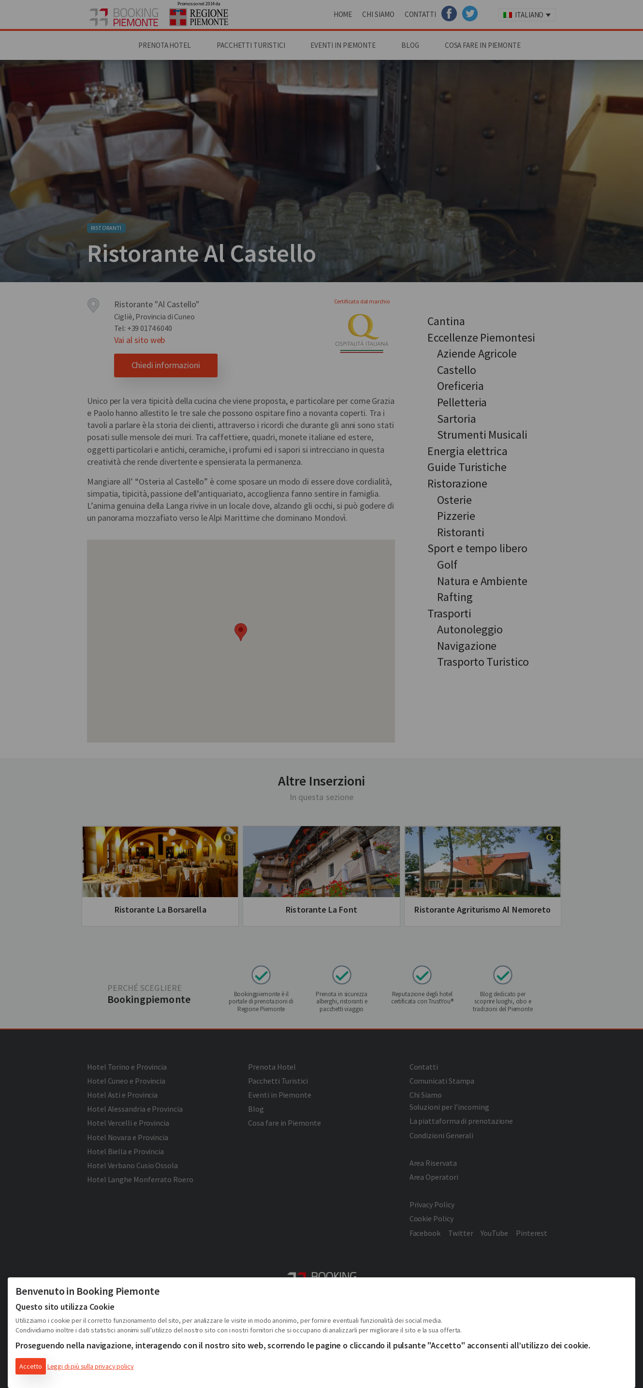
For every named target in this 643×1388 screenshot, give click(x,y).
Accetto (30, 1366)
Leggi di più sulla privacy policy (90, 1366)
